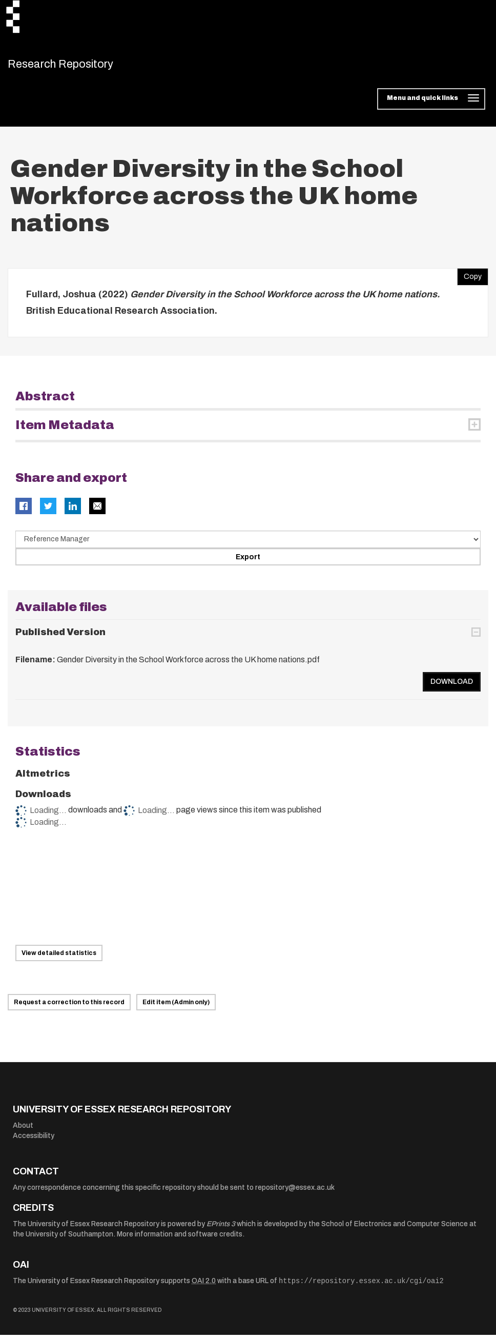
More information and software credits (179, 1239)
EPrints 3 (220, 1229)
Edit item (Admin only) (176, 1007)
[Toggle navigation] (431, 104)
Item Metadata (64, 430)
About (23, 1131)
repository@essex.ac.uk (295, 1192)
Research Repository (80, 66)
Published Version (60, 637)
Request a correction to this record (69, 1007)
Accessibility (33, 1141)
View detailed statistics (59, 958)
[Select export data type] (248, 545)
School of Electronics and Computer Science (394, 1229)
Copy (469, 280)
